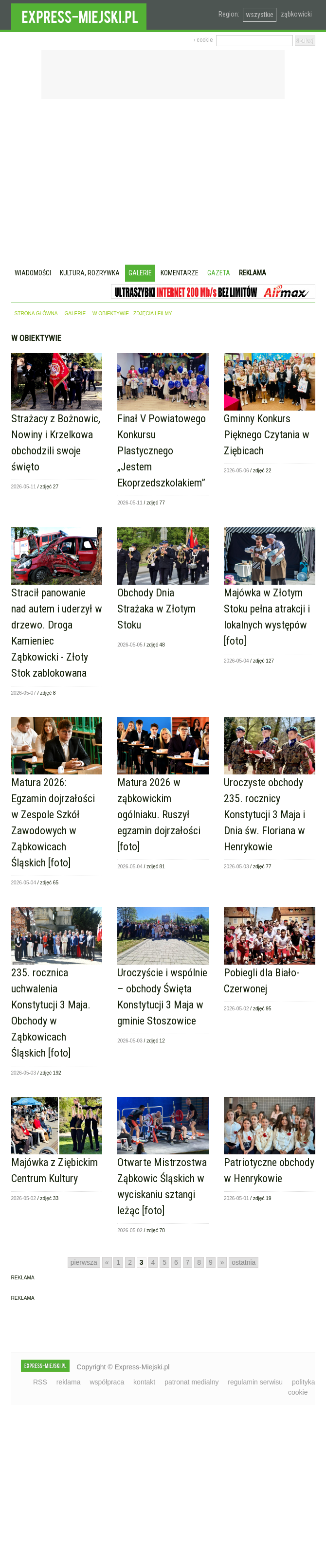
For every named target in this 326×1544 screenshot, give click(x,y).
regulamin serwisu (255, 1382)
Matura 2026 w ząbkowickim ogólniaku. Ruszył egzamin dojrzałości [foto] (158, 814)
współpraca (107, 1382)
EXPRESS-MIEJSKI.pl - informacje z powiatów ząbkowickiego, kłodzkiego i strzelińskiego (78, 15)
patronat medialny (191, 1382)
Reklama (252, 273)
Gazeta (218, 273)
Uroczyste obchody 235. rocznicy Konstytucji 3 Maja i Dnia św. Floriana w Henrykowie (264, 814)
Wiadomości (33, 273)
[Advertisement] (163, 183)
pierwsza (84, 1262)
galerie (75, 313)
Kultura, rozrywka (90, 273)
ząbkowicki (296, 14)
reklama (68, 1382)
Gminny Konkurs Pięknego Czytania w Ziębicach (266, 435)
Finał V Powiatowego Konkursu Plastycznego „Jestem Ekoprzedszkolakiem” (161, 451)
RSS (40, 1382)
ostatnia (243, 1262)
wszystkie (259, 14)
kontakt (144, 1382)
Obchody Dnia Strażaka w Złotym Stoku (156, 609)
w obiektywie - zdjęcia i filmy (132, 313)
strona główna (36, 313)
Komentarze (180, 273)
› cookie (203, 39)
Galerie (140, 273)
